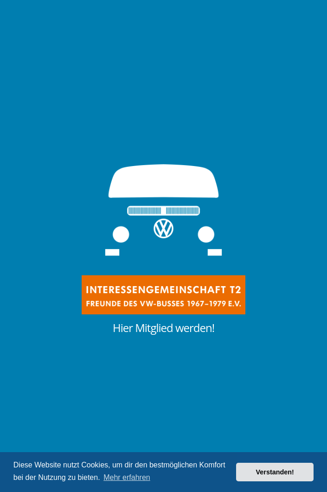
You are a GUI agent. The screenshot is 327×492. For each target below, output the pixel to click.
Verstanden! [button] (275, 472)
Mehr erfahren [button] (126, 477)
